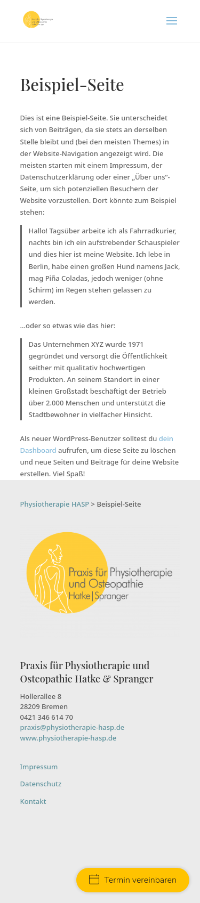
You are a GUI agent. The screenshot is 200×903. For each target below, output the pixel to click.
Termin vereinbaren (133, 880)
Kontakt (33, 801)
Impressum (39, 766)
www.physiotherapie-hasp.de (68, 738)
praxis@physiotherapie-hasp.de (72, 727)
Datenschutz (41, 783)
